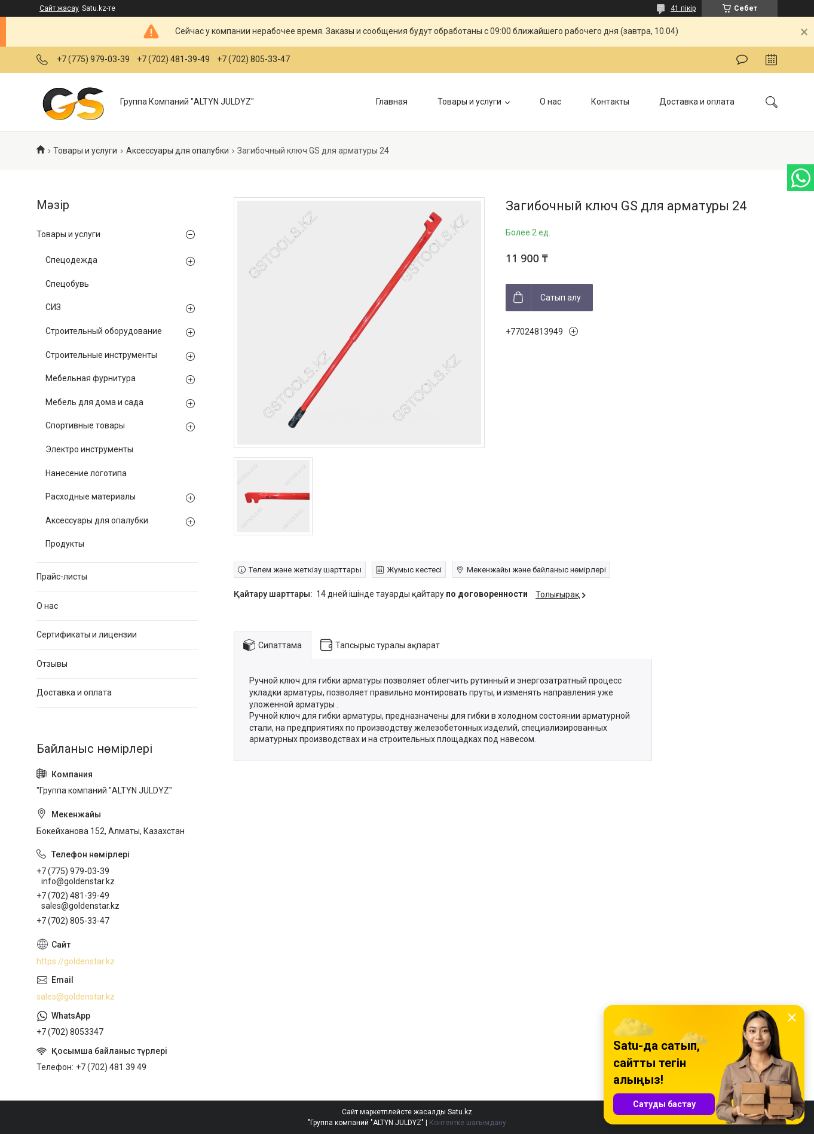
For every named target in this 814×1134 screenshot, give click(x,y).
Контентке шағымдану (467, 1122)
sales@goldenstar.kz (75, 996)
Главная (392, 101)
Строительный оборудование (103, 331)
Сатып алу (560, 297)
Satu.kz (460, 1112)
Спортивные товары (85, 425)
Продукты (64, 543)
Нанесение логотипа (86, 473)
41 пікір (683, 8)
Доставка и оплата (697, 101)
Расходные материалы (90, 496)
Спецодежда (71, 260)
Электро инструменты (89, 449)
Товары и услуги (469, 101)
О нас (550, 101)
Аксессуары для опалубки (177, 150)
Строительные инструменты (101, 355)
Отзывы (52, 664)
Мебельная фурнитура (90, 378)
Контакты (610, 101)
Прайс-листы (61, 576)
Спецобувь (67, 284)
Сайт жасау (59, 8)
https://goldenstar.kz (75, 961)
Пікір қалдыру (742, 60)
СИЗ (53, 307)
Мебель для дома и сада (94, 402)
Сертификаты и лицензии (86, 634)
